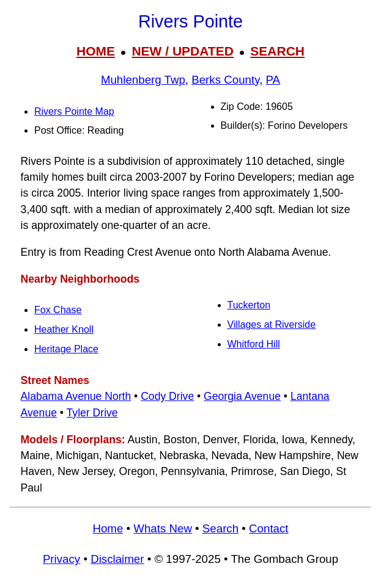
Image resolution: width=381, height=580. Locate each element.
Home (107, 528)
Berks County (225, 79)
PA (273, 79)
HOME (95, 51)
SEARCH (277, 51)
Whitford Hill (253, 344)
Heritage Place (66, 349)
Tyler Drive (92, 413)
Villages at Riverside (271, 324)
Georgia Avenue (242, 396)
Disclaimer (117, 559)
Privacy (61, 559)
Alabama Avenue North (76, 396)
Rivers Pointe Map (74, 111)
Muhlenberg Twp (143, 79)
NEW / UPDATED (182, 51)
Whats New (162, 528)
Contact (268, 528)
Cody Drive (167, 396)
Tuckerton (249, 305)
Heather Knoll (64, 329)
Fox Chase (57, 310)
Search (220, 528)
